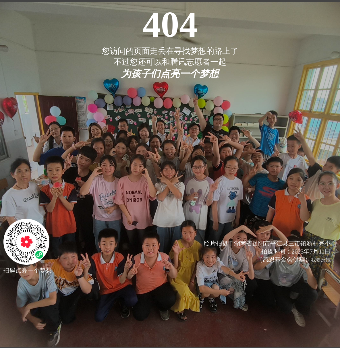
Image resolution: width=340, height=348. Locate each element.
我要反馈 (321, 260)
